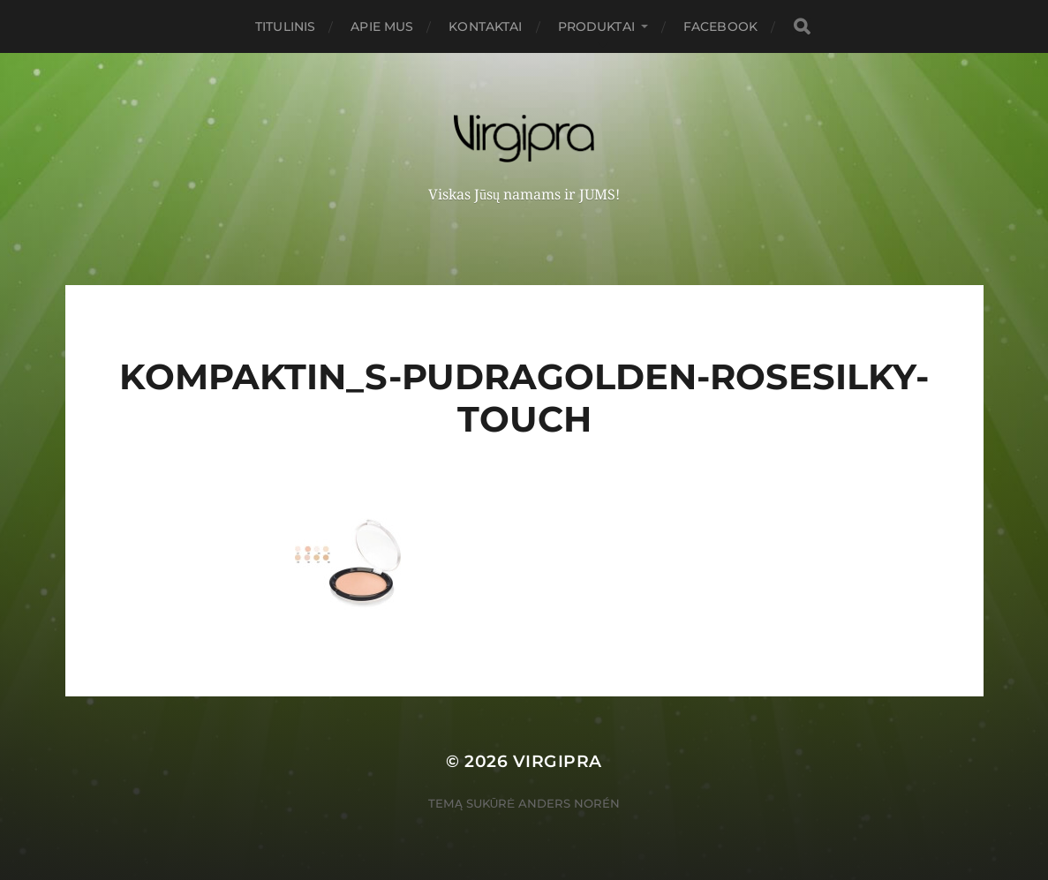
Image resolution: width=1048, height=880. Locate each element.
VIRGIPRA (557, 761)
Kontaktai (485, 26)
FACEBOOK (720, 26)
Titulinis (285, 26)
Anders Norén (569, 803)
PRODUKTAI (596, 26)
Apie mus (382, 26)
